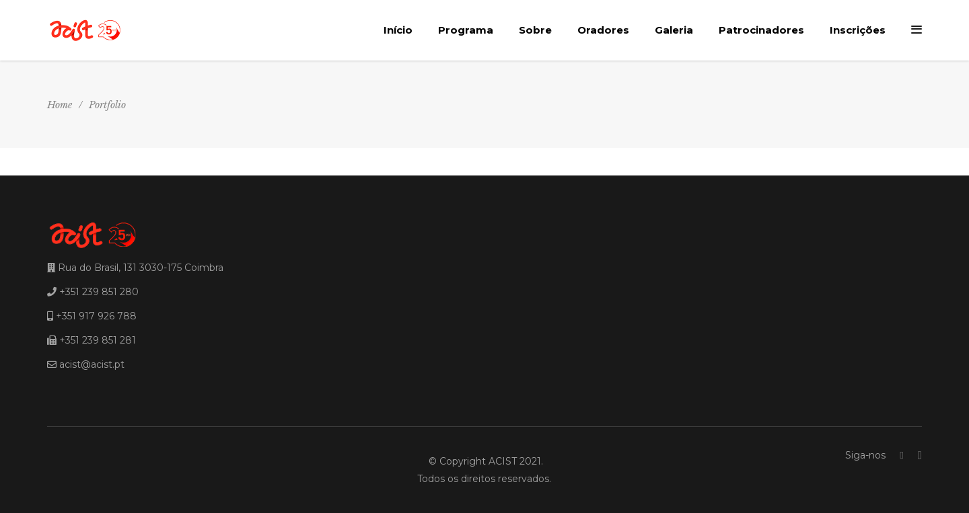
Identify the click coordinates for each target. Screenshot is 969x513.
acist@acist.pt (91, 364)
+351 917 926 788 (96, 316)
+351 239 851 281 (97, 340)
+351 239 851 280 (99, 292)
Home (59, 105)
